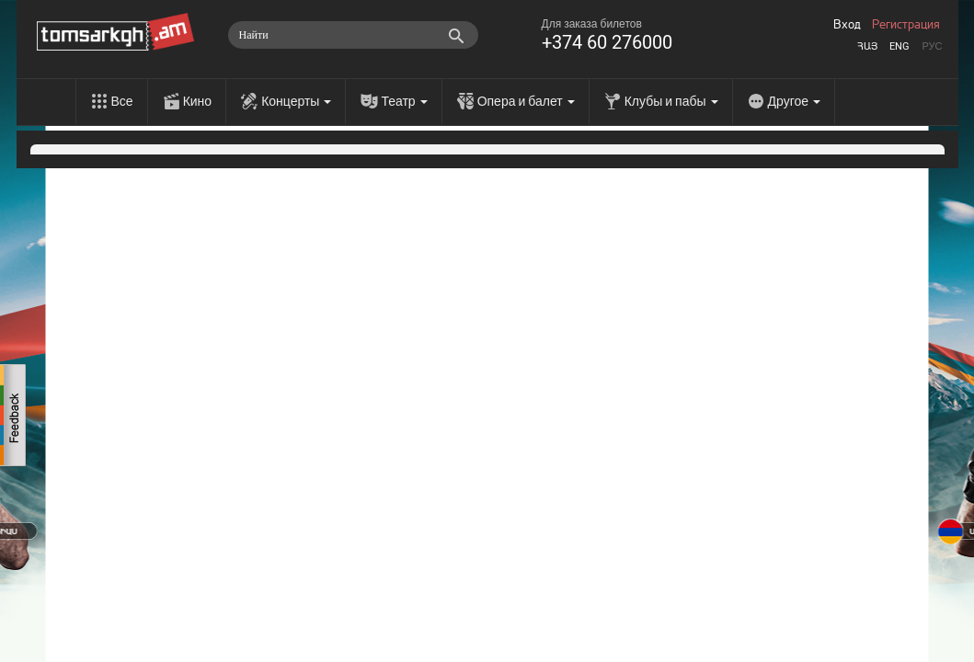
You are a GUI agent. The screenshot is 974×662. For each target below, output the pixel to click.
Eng (899, 46)
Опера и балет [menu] (526, 101)
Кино (197, 101)
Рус (932, 46)
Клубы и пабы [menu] (671, 101)
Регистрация (906, 24)
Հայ (867, 46)
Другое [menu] (794, 101)
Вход (847, 24)
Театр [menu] (404, 101)
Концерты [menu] (296, 101)
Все (122, 101)
